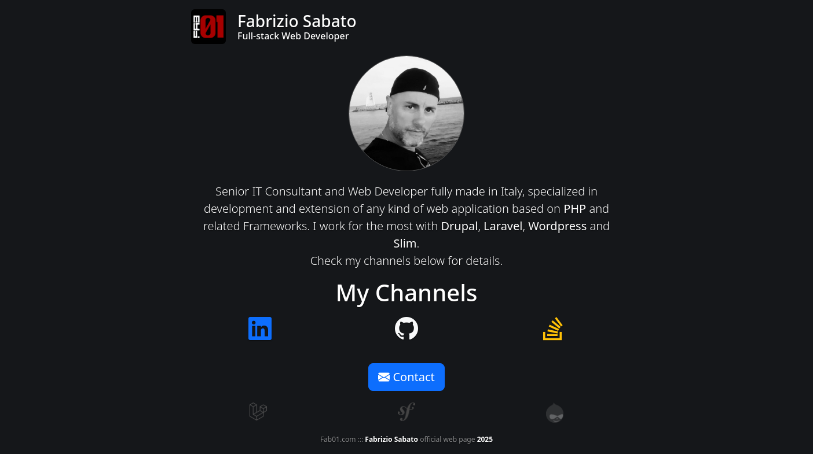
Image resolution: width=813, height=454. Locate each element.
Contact (406, 377)
